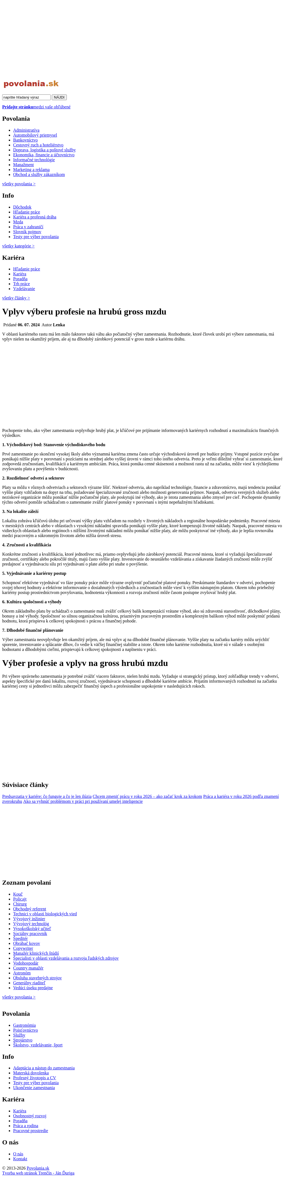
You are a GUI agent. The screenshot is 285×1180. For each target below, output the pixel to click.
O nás (18, 1154)
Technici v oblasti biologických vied (45, 913)
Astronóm (22, 973)
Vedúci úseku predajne (33, 987)
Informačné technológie (34, 159)
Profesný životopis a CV (34, 1077)
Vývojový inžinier (29, 918)
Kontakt (20, 1158)
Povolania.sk (38, 1168)
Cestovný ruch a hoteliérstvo (38, 145)
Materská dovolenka (31, 1073)
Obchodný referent (29, 909)
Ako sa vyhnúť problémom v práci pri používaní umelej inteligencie (83, 801)
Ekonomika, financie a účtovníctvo (43, 154)
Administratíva (26, 130)
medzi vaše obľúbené (36, 107)
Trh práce (21, 283)
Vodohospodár (25, 963)
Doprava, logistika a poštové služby (44, 150)
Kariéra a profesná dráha (34, 217)
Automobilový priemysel (35, 135)
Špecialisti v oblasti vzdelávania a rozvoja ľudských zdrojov (66, 958)
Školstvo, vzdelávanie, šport (37, 1045)
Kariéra (19, 274)
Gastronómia (24, 1025)
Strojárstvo (22, 1040)
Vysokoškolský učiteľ (32, 928)
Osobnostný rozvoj (29, 1115)
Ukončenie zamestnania (34, 1087)
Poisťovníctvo (25, 1030)
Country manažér (28, 968)
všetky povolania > (19, 997)
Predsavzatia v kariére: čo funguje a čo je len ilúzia (47, 796)
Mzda (18, 222)
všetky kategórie (18, 246)
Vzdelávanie (24, 288)
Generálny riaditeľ (29, 982)
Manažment (23, 164)
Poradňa (20, 278)
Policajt (20, 899)
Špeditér (20, 938)
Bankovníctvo (25, 140)
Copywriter (23, 948)
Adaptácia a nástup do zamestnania (44, 1068)
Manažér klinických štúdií (36, 953)
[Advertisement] (142, 40)
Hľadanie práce (26, 212)
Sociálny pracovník (30, 933)
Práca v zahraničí (28, 226)
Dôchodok (22, 207)
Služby (19, 1035)
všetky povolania (19, 183)
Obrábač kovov (26, 943)
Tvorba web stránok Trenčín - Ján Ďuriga (38, 1173)
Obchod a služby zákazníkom (39, 174)
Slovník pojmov (27, 231)
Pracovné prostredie (30, 1130)
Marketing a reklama (31, 169)
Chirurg (20, 904)
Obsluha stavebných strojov (37, 978)
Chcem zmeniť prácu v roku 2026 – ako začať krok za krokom (147, 796)
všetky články (16, 298)
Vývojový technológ (31, 923)
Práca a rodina (25, 1125)
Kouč (18, 894)
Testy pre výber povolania (36, 236)
